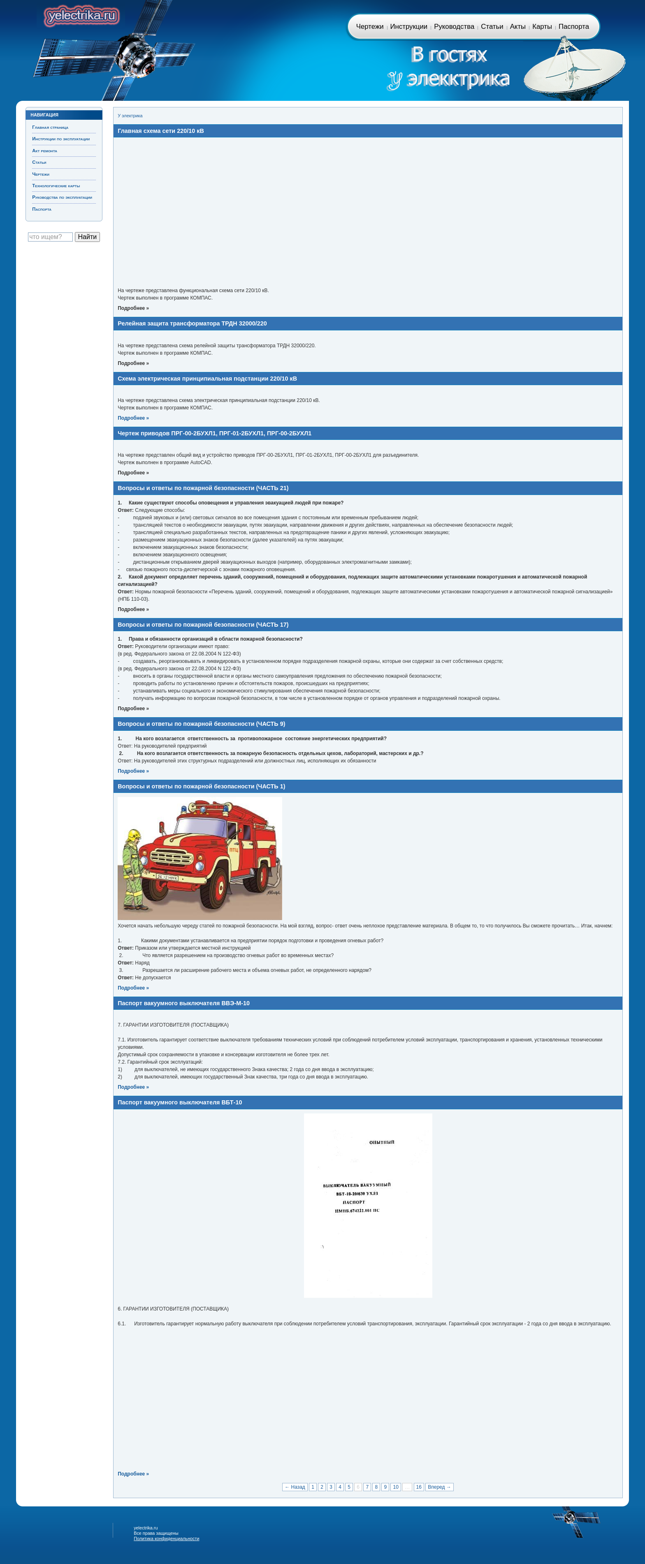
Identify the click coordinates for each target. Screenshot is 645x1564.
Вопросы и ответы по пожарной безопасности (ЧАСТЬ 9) (201, 723)
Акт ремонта (44, 150)
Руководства (454, 26)
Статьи (492, 26)
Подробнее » (133, 418)
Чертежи (370, 26)
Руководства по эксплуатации (62, 197)
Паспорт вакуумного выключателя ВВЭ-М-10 (184, 1003)
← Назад (295, 1487)
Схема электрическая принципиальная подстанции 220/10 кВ (207, 378)
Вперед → (439, 1487)
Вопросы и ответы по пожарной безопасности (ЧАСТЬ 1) (201, 786)
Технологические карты (56, 185)
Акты (518, 26)
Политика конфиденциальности (166, 1538)
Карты (542, 26)
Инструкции (409, 26)
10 (395, 1487)
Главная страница (81, 14)
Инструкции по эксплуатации (61, 138)
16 (419, 1487)
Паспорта (574, 26)
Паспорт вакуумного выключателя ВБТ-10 (180, 1102)
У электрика (130, 115)
